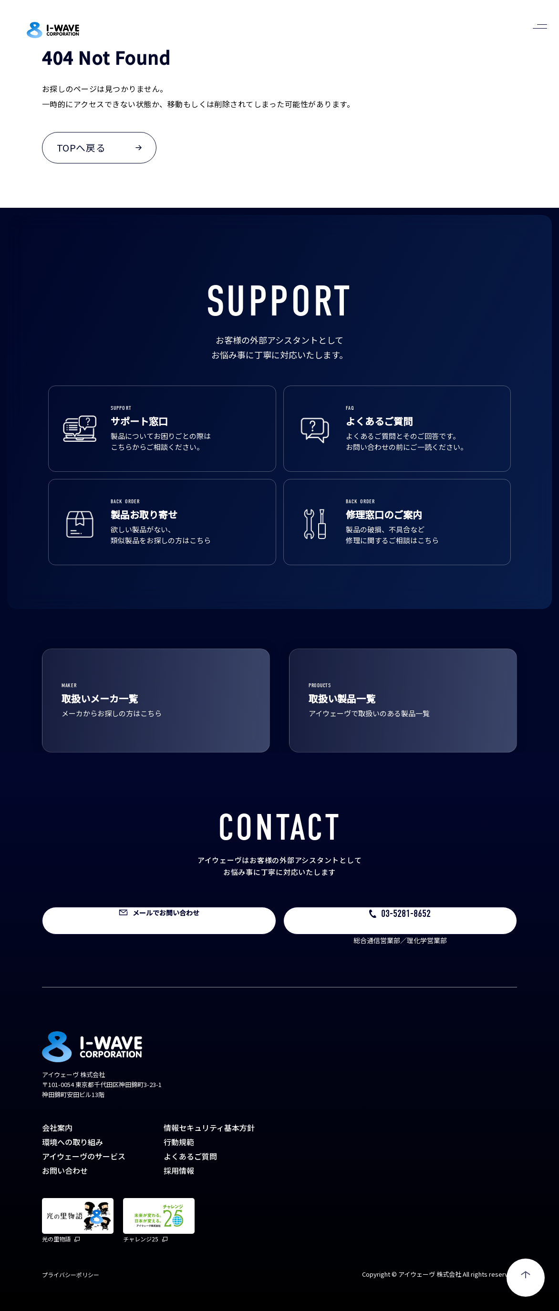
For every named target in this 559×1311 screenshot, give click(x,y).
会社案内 (57, 1127)
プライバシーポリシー (70, 1274)
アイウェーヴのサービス (83, 1156)
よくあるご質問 (190, 1156)
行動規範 (179, 1142)
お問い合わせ (65, 1170)
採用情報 (179, 1170)
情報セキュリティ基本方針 (209, 1127)
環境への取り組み (72, 1142)
